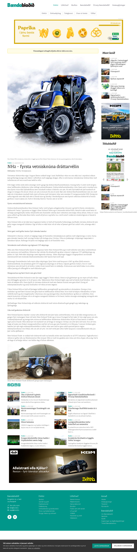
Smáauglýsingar (118, 5)
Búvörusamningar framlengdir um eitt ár (35, 409)
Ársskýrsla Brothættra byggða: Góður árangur (81, 439)
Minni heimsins (27, 422)
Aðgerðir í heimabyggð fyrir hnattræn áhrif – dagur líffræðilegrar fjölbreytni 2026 (119, 63)
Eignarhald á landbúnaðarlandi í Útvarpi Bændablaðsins (81, 395)
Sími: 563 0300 (13, 505)
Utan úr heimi (81, 13)
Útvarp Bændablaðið (101, 5)
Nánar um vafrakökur (34, 548)
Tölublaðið (109, 143)
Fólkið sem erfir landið (77, 509)
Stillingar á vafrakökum (123, 546)
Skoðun (74, 5)
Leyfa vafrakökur (101, 546)
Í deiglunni (68, 13)
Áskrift (103, 519)
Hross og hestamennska (47, 511)
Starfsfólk (104, 516)
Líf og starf (73, 511)
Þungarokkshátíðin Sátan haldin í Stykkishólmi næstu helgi (35, 439)
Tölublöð (104, 504)
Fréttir (55, 5)
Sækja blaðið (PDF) (115, 153)
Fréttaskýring (55, 13)
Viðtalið (72, 513)
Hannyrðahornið (75, 504)
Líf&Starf (64, 5)
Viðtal (93, 13)
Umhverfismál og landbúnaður (49, 509)
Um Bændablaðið (107, 514)
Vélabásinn (73, 518)
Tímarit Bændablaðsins (108, 523)
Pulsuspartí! (115, 71)
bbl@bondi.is (12, 508)
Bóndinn (73, 506)
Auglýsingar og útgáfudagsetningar (112, 521)
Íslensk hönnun (75, 499)
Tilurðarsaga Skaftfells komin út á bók (82, 409)
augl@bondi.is (13, 510)
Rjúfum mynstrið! (117, 79)
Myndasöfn (105, 506)
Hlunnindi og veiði (76, 515)
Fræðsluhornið (43, 504)
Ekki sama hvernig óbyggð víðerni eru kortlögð (117, 88)
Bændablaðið (85, 5)
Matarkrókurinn (75, 502)
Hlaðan (103, 499)
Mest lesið (108, 53)
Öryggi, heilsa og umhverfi (47, 513)
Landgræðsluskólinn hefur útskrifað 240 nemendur (79, 423)
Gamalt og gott (44, 502)
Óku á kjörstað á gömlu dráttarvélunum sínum (30, 395)
